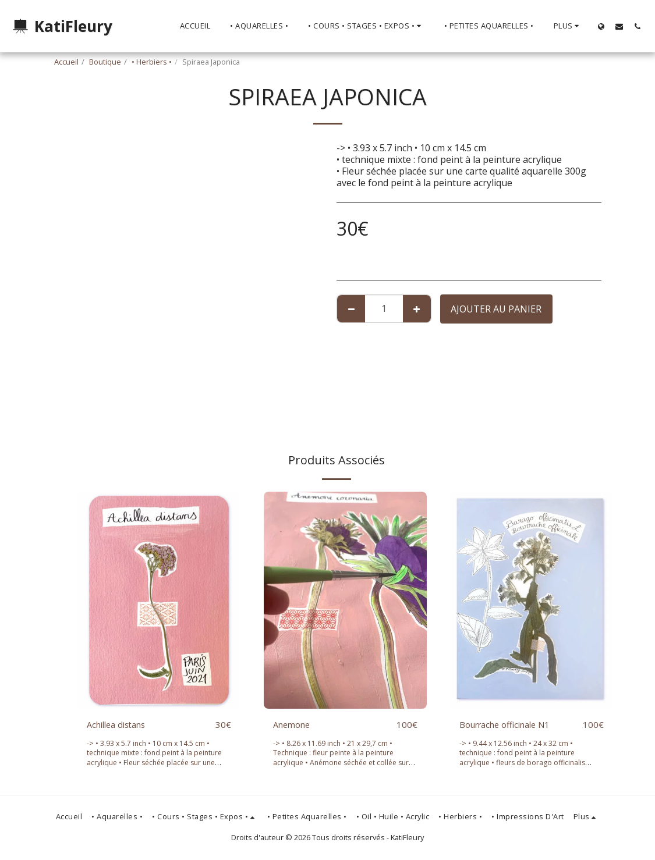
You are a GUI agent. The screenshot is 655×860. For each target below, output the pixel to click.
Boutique (105, 61)
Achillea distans (120, 725)
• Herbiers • (152, 61)
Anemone (294, 725)
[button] (619, 26)
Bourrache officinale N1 (511, 725)
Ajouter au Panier (496, 309)
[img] (158, 600)
